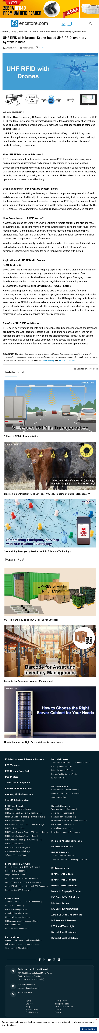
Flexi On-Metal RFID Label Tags (17, 851)
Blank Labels (23, 948)
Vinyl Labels (10, 948)
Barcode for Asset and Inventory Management (28, 681)
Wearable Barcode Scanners (63, 809)
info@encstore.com (26, 985)
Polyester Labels (33, 940)
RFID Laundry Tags (38, 832)
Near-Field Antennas (13, 906)
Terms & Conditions (64, 1006)
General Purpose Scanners (62, 828)
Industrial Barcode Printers (62, 770)
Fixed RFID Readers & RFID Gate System (21, 867)
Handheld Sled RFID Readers (17, 890)
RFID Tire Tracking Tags (15, 828)
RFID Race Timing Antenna (16, 909)
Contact (59, 1012)
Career (58, 1009)
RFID (41, 48)
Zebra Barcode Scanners (61, 813)
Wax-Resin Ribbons (59, 793)
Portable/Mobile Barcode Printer (64, 774)
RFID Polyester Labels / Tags (17, 824)
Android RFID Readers (14, 886)
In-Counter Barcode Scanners (63, 824)
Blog (13, 31)
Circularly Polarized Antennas (17, 917)
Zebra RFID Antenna (13, 902)
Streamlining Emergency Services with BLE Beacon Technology (37, 551)
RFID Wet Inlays (36, 817)
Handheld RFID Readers (15, 871)
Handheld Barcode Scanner (62, 817)
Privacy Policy (49, 360)
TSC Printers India (81, 763)
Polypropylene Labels (13, 944)
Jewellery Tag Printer (78, 859)
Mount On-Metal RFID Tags (16, 817)
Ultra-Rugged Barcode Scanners (64, 832)
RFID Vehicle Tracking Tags (16, 832)
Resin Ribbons (57, 790)
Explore (29, 1004)
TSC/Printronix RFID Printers (62, 856)
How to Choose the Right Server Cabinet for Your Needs (33, 742)
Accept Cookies (88, 1029)
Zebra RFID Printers (59, 859)
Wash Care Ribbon (58, 797)
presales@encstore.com (28, 988)
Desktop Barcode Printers (61, 766)
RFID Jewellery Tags (34, 840)
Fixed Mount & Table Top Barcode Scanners (69, 821)
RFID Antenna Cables (13, 925)
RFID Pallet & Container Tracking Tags (20, 836)
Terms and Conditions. (67, 360)
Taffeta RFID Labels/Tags (15, 855)
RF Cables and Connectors (16, 929)
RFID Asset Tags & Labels (15, 813)
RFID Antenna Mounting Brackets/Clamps (22, 921)
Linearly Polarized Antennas (16, 913)
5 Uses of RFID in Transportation (21, 436)
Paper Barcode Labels (14, 940)
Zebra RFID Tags (36, 813)
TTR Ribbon (74, 793)
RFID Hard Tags (38, 824)
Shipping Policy (62, 1004)
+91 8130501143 (25, 992)
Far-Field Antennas (32, 902)
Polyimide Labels (32, 944)
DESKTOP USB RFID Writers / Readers (20, 879)
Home (5, 31)
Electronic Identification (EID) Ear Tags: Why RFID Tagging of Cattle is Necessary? (47, 494)
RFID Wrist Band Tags (14, 840)
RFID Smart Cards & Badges (16, 847)
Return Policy (61, 1001)
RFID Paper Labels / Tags (15, 821)
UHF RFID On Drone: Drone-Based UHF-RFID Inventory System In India (52, 31)
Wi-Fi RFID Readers (13, 882)
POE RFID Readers (31, 882)
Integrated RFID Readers (15, 875)
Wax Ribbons (71, 790)
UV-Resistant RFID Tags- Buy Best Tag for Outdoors (31, 619)
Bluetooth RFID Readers (36, 886)
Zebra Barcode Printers (60, 763)
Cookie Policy (32, 1012)
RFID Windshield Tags (14, 844)
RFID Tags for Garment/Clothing (18, 809)
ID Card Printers (57, 778)
